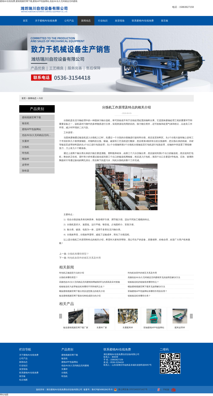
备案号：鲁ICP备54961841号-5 (97, 389)
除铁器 (25, 170)
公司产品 (69, 20)
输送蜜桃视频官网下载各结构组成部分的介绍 (80, 296)
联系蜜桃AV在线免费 (143, 20)
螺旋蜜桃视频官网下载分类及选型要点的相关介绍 (82, 291)
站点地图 (23, 380)
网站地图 (4, 394)
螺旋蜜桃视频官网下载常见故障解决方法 (146, 286)
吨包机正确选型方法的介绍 (71, 273)
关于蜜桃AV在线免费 (46, 20)
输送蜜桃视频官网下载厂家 (75, 327)
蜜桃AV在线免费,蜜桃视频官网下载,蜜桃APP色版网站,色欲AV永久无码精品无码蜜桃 (38, 1)
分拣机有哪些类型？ (68, 277)
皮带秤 (25, 164)
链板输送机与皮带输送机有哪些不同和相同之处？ (82, 286)
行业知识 (103, 20)
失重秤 (25, 141)
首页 (25, 20)
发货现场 (119, 20)
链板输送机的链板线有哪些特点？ (143, 282)
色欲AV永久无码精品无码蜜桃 (37, 135)
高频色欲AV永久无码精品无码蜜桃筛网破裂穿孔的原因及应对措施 (89, 282)
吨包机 (25, 153)
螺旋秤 (25, 159)
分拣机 (25, 147)
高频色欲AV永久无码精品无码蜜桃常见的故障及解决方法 (154, 277)
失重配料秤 (128, 327)
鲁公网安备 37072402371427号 (130, 389)
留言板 (164, 20)
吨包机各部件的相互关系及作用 (84, 258)
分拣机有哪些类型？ (78, 254)
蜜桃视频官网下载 (31, 117)
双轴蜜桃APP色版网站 (153, 327)
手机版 (166, 389)
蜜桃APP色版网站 (31, 129)
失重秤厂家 (102, 327)
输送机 (25, 123)
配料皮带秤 (180, 327)
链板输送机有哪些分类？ (139, 296)
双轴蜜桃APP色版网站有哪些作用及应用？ (147, 291)
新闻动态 (86, 20)
